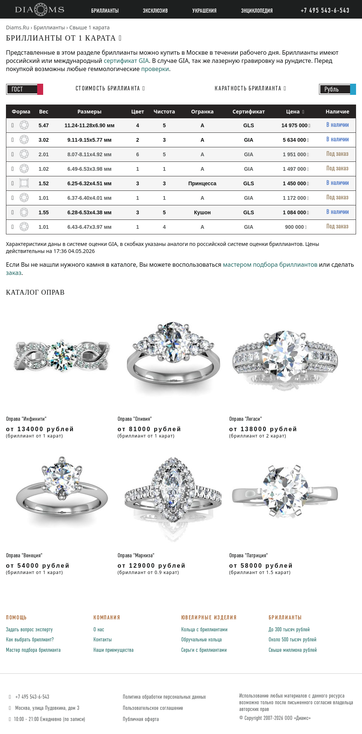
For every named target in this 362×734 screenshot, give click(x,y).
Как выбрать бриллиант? (30, 639)
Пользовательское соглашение (153, 708)
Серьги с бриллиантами (204, 650)
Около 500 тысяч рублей (292, 639)
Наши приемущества (113, 650)
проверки (155, 69)
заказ (14, 273)
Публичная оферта (141, 719)
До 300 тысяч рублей (289, 629)
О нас (98, 629)
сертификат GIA (126, 61)
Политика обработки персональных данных (164, 697)
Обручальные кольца (201, 639)
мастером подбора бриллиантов (270, 264)
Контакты (102, 639)
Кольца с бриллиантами (204, 629)
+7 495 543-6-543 (28, 697)
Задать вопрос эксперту (29, 629)
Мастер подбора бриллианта (33, 650)
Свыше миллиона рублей (293, 650)
